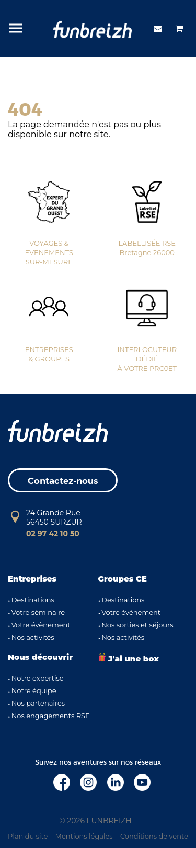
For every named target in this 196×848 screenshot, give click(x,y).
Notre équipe (33, 690)
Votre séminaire (38, 612)
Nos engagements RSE (50, 715)
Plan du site (28, 836)
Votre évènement (41, 625)
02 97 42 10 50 (52, 533)
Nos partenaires (38, 703)
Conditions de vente (154, 836)
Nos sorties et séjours (137, 625)
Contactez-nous (63, 481)
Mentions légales (84, 836)
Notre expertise (37, 678)
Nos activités (32, 637)
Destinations (32, 600)
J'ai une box (128, 658)
